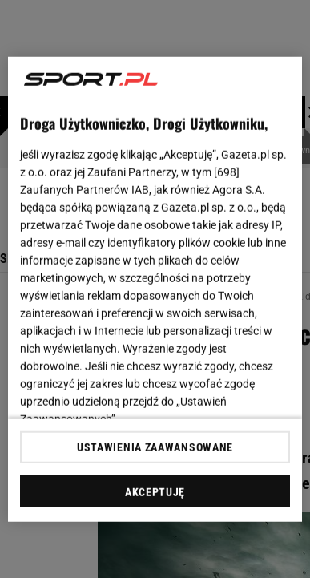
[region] (155, 289)
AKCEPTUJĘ (155, 492)
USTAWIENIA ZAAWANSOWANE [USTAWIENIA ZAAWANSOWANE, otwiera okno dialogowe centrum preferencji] (155, 447)
